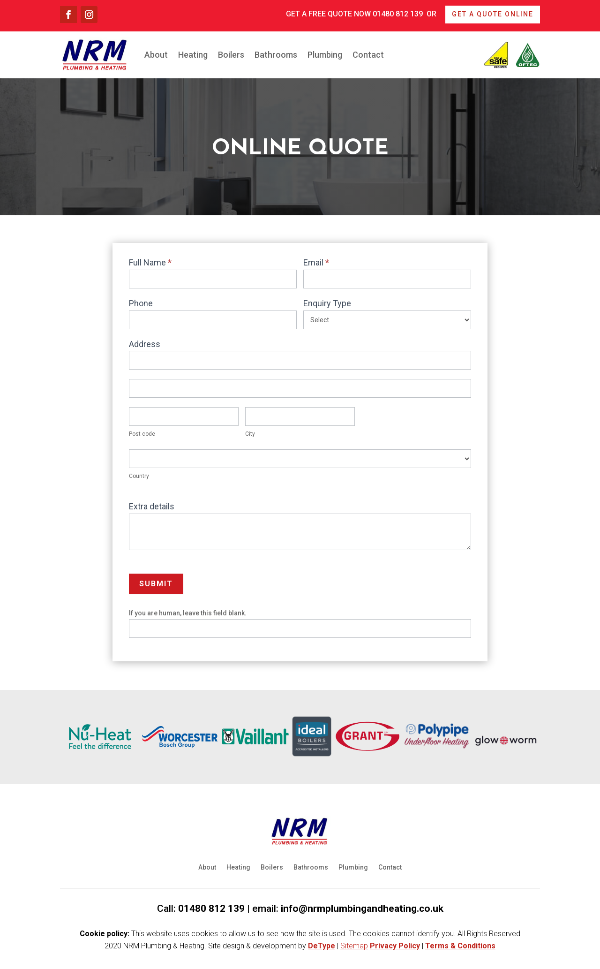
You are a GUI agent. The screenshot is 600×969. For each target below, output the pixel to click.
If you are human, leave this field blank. (188, 613)
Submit (156, 583)
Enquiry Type (327, 303)
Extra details (151, 506)
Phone (141, 303)
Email (316, 262)
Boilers (231, 55)
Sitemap (354, 945)
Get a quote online (492, 14)
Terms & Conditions (460, 945)
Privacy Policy (395, 945)
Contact (368, 55)
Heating (193, 55)
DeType (321, 945)
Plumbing (325, 55)
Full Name (150, 262)
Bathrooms (276, 55)
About (156, 55)
